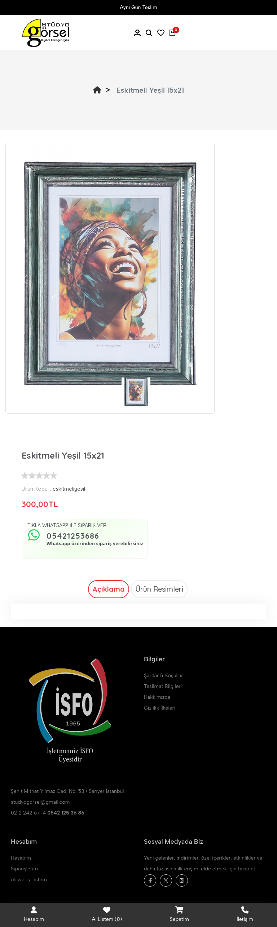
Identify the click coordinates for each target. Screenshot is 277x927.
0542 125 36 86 (65, 813)
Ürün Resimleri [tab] (159, 588)
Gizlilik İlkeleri (159, 708)
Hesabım (21, 858)
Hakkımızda (157, 697)
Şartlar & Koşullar (163, 675)
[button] (24, 279)
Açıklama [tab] (108, 588)
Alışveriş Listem (29, 880)
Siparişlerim (24, 869)
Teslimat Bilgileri (163, 686)
